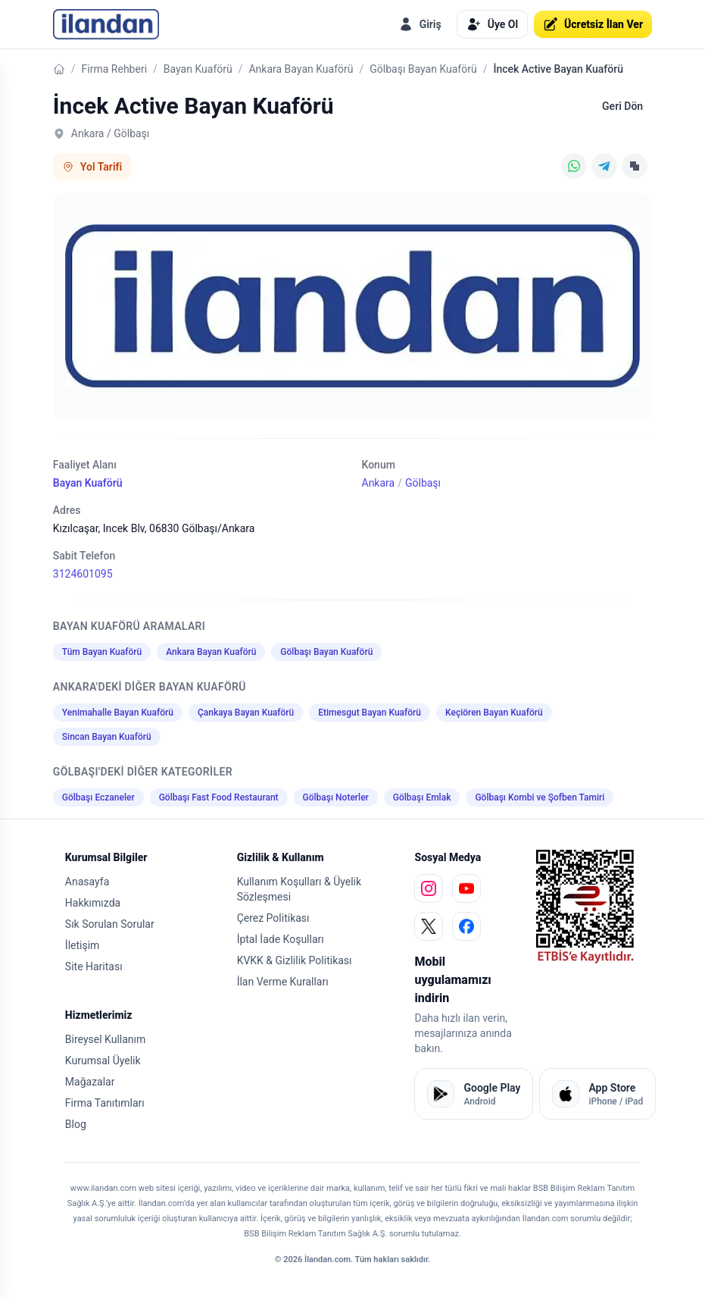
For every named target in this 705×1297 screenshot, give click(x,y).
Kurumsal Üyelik (103, 1060)
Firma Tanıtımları (105, 1103)
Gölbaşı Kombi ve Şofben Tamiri (539, 797)
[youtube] (466, 888)
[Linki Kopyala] (634, 166)
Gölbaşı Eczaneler (98, 797)
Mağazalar (90, 1082)
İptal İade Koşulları (280, 939)
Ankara (378, 483)
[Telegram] (604, 166)
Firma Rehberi (114, 69)
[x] (428, 926)
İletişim (82, 945)
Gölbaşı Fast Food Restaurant (219, 797)
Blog (75, 1124)
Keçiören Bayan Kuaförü (494, 712)
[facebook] (466, 926)
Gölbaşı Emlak (422, 797)
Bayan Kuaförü (198, 69)
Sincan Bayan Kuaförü (106, 737)
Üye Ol (492, 24)
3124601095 (83, 574)
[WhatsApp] (574, 166)
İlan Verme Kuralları (283, 982)
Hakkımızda (92, 903)
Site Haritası (94, 966)
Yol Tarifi (92, 167)
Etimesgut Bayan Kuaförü (369, 712)
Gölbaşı (423, 483)
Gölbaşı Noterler (336, 797)
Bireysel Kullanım (105, 1039)
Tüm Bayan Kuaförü (102, 652)
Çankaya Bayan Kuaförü (246, 712)
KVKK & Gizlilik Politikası (294, 960)
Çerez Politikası (273, 918)
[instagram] (428, 888)
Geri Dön (622, 106)
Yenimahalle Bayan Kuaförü (117, 712)
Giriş (419, 24)
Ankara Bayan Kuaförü (300, 69)
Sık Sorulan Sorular (109, 924)
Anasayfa (87, 882)
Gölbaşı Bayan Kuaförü (423, 69)
